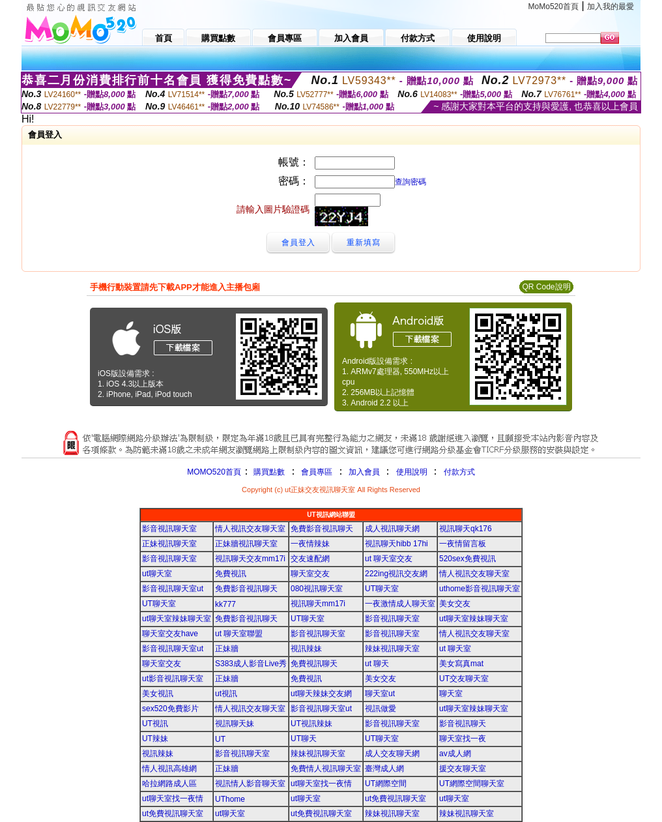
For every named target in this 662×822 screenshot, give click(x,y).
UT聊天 (304, 738)
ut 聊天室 (455, 648)
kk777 (225, 604)
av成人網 (455, 753)
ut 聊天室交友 (388, 558)
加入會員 (364, 472)
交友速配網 (310, 558)
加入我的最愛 (610, 6)
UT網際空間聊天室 (471, 783)
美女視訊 (157, 693)
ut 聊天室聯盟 (239, 633)
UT (220, 739)
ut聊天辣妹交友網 (321, 693)
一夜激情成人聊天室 (400, 603)
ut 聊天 (377, 663)
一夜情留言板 (462, 543)
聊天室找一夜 (462, 738)
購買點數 (268, 472)
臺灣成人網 (384, 768)
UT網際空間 (386, 783)
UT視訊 (155, 723)
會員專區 (316, 472)
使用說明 (411, 472)
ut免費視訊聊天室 (395, 798)
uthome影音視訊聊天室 (479, 588)
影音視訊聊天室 (169, 528)
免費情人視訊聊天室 (326, 768)
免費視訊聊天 (314, 663)
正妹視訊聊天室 (169, 543)
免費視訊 (230, 573)
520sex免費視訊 (467, 558)
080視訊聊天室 (317, 588)
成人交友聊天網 (392, 753)
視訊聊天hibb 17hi (396, 543)
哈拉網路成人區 (169, 783)
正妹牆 (226, 648)
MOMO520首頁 (214, 472)
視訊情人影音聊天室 (250, 783)
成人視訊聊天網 (392, 528)
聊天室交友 (310, 573)
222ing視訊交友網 (396, 573)
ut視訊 (226, 693)
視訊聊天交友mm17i (250, 558)
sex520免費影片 (170, 708)
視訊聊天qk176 (465, 528)
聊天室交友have (170, 633)
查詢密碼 (410, 181)
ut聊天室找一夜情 (321, 783)
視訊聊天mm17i (318, 603)
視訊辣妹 (306, 648)
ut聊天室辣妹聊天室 (176, 618)
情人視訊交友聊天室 (250, 528)
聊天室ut (380, 693)
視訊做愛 (380, 708)
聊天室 (451, 693)
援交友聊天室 (462, 768)
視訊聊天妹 (234, 723)
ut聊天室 (157, 573)
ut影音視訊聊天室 (172, 678)
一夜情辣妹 (310, 543)
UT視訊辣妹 (311, 723)
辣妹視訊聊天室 (392, 648)
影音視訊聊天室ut (172, 588)
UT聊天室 (382, 588)
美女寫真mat (461, 663)
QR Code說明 (546, 286)
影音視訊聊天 (462, 723)
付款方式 (459, 472)
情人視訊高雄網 (169, 768)
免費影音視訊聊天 (322, 528)
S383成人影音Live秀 (251, 663)
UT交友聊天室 (464, 678)
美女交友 (454, 603)
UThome (230, 799)
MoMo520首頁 (553, 6)
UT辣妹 (155, 738)
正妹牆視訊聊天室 (246, 543)
